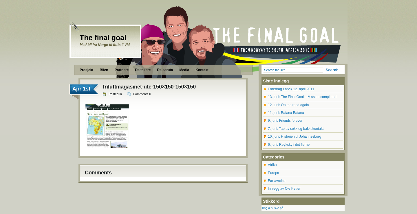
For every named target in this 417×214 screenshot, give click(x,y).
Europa (273, 173)
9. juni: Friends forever (285, 121)
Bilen (104, 70)
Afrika (272, 165)
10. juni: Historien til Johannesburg (294, 136)
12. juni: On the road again (288, 105)
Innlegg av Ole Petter (284, 189)
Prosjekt (86, 70)
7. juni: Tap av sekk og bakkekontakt (296, 129)
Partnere (122, 70)
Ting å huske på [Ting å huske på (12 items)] (272, 208)
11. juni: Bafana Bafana (286, 113)
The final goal (103, 38)
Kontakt (202, 70)
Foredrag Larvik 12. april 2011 (291, 89)
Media (184, 70)
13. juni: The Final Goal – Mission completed (302, 97)
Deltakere (143, 70)
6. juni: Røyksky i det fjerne (289, 145)
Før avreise (277, 181)
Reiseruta (165, 70)
